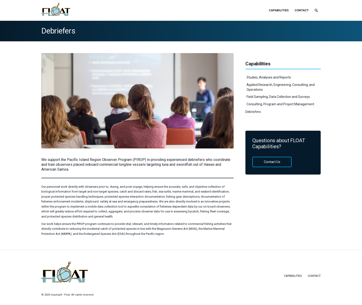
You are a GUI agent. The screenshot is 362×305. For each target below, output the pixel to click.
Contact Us (272, 162)
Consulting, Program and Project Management (280, 104)
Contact (314, 276)
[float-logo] (55, 9)
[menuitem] (279, 10)
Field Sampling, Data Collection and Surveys (278, 97)
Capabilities (293, 276)
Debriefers (58, 30)
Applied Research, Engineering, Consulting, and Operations (281, 87)
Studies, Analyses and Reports (269, 77)
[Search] (316, 10)
